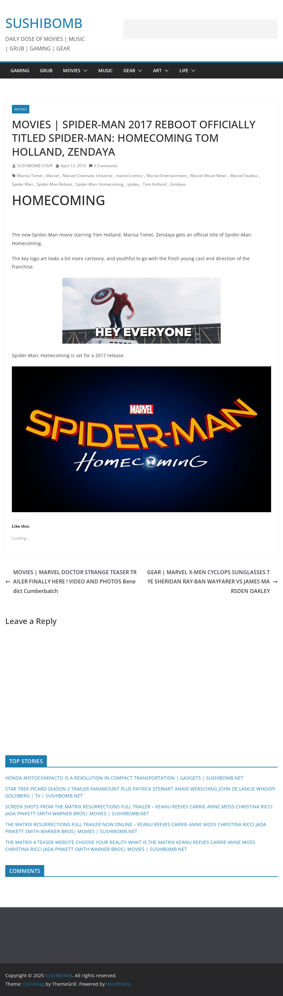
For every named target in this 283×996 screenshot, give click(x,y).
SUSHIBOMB (43, 23)
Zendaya (178, 184)
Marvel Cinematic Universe (87, 175)
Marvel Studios (244, 175)
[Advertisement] (200, 29)
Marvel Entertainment (166, 175)
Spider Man (22, 184)
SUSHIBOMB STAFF (35, 166)
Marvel (52, 175)
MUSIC (105, 70)
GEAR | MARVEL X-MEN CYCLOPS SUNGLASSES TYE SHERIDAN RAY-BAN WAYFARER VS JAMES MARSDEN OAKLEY (212, 582)
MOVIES (71, 70)
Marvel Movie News (208, 175)
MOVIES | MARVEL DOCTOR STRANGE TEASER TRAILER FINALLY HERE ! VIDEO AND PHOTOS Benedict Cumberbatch (71, 582)
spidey (133, 184)
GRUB (46, 70)
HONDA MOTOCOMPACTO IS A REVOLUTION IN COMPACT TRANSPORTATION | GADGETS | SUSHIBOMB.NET (124, 778)
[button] (84, 70)
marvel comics (129, 175)
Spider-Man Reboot (54, 184)
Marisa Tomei (30, 175)
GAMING (20, 70)
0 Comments (103, 166)
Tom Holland (154, 184)
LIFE (183, 70)
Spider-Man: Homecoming (100, 184)
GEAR (129, 70)
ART (157, 70)
